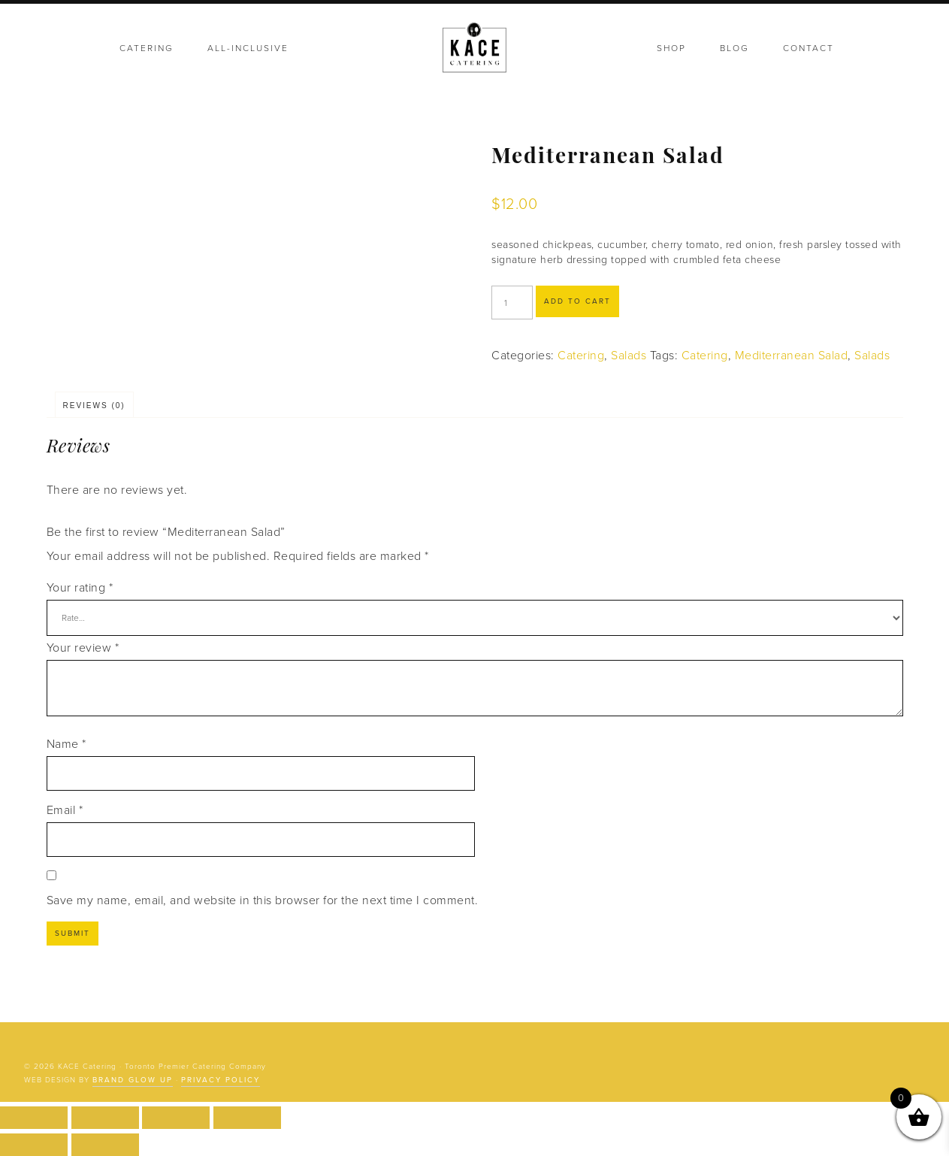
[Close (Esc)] (247, 1117)
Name (66, 744)
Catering (581, 355)
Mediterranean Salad (791, 355)
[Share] (176, 1117)
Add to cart (577, 301)
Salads (628, 355)
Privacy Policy (220, 1080)
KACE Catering (475, 49)
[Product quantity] (512, 302)
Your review (83, 647)
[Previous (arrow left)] (34, 1144)
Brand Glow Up (132, 1080)
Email (65, 810)
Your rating (80, 587)
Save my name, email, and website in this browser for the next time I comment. (263, 900)
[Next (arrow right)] (105, 1144)
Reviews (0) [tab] (94, 405)
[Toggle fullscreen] (105, 1117)
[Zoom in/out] (34, 1117)
